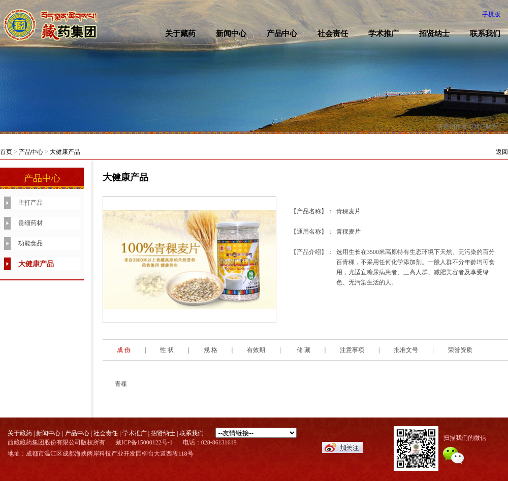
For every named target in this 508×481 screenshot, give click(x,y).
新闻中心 (231, 33)
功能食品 (30, 243)
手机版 (491, 14)
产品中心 (282, 33)
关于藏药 (180, 33)
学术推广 (383, 33)
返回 (502, 151)
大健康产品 (65, 151)
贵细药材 (30, 223)
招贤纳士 (434, 33)
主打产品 (30, 202)
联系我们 (191, 433)
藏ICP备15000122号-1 (144, 442)
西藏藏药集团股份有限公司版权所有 (56, 442)
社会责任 (333, 33)
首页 (6, 151)
